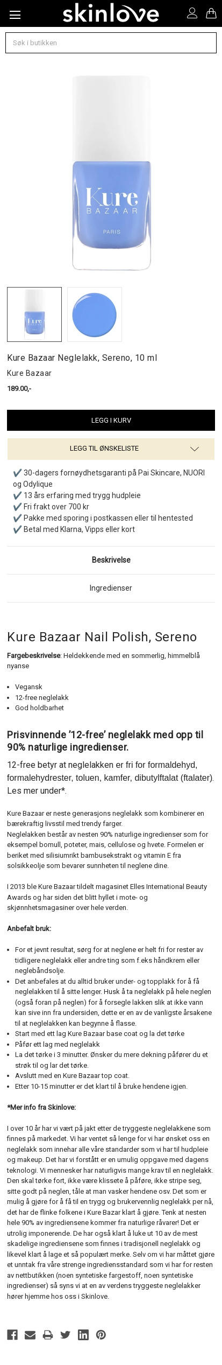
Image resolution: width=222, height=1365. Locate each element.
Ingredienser (111, 588)
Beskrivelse (111, 560)
